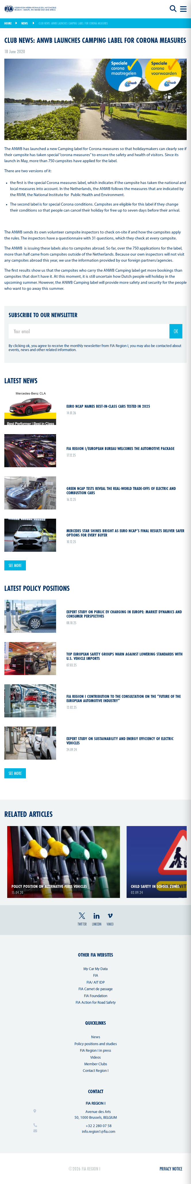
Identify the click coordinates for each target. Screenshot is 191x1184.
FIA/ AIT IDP (96, 982)
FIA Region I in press (95, 1051)
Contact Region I (95, 1071)
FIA (95, 976)
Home (8, 23)
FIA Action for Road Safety (96, 1003)
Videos (95, 1058)
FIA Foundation (95, 996)
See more (15, 565)
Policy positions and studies (96, 1044)
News (24, 23)
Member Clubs (95, 1064)
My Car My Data (95, 969)
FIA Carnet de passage (96, 989)
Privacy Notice (171, 1168)
